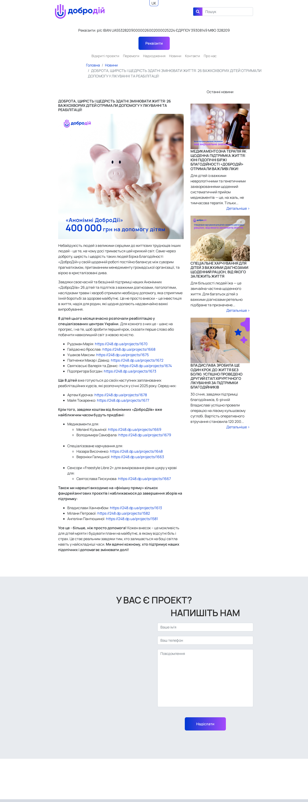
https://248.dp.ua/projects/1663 (137, 456)
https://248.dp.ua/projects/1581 (131, 518)
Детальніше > (238, 208)
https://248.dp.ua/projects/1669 (134, 429)
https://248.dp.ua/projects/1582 (123, 513)
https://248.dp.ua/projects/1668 (128, 349)
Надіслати (205, 723)
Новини (175, 56)
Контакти (192, 56)
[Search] (227, 11)
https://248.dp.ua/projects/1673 (129, 371)
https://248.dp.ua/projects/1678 (120, 394)
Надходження (154, 56)
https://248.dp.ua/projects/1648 (136, 451)
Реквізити (154, 43)
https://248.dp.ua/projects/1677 (122, 400)
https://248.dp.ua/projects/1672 (136, 360)
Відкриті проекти (105, 56)
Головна (93, 65)
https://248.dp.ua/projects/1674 (145, 365)
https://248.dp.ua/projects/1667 (144, 478)
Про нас (210, 56)
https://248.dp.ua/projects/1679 (144, 434)
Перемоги (131, 56)
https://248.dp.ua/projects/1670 (121, 343)
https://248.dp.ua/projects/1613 (135, 507)
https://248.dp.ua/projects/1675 (122, 354)
